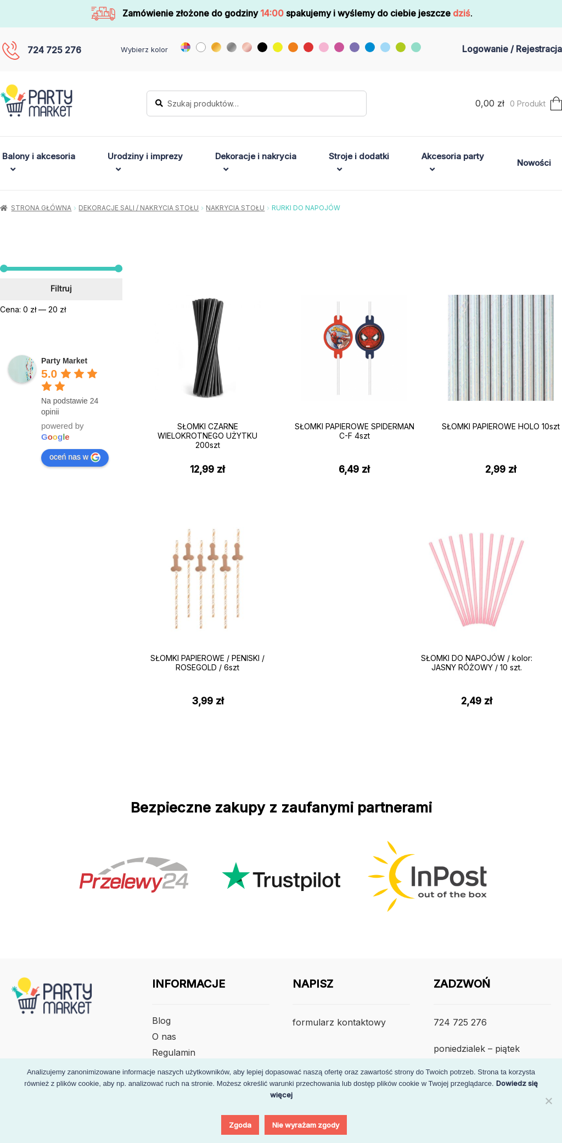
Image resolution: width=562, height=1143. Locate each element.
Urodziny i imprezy (145, 156)
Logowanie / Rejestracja (512, 48)
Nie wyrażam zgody (305, 1124)
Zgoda (240, 1124)
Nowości (534, 163)
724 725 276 (54, 49)
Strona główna (41, 208)
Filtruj (61, 288)
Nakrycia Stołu (235, 208)
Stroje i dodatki (359, 156)
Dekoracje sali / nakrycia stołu (138, 208)
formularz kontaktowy (339, 1022)
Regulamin (173, 1052)
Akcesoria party (453, 156)
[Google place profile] (64, 360)
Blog (161, 1020)
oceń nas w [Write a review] (74, 457)
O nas (164, 1036)
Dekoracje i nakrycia (255, 156)
